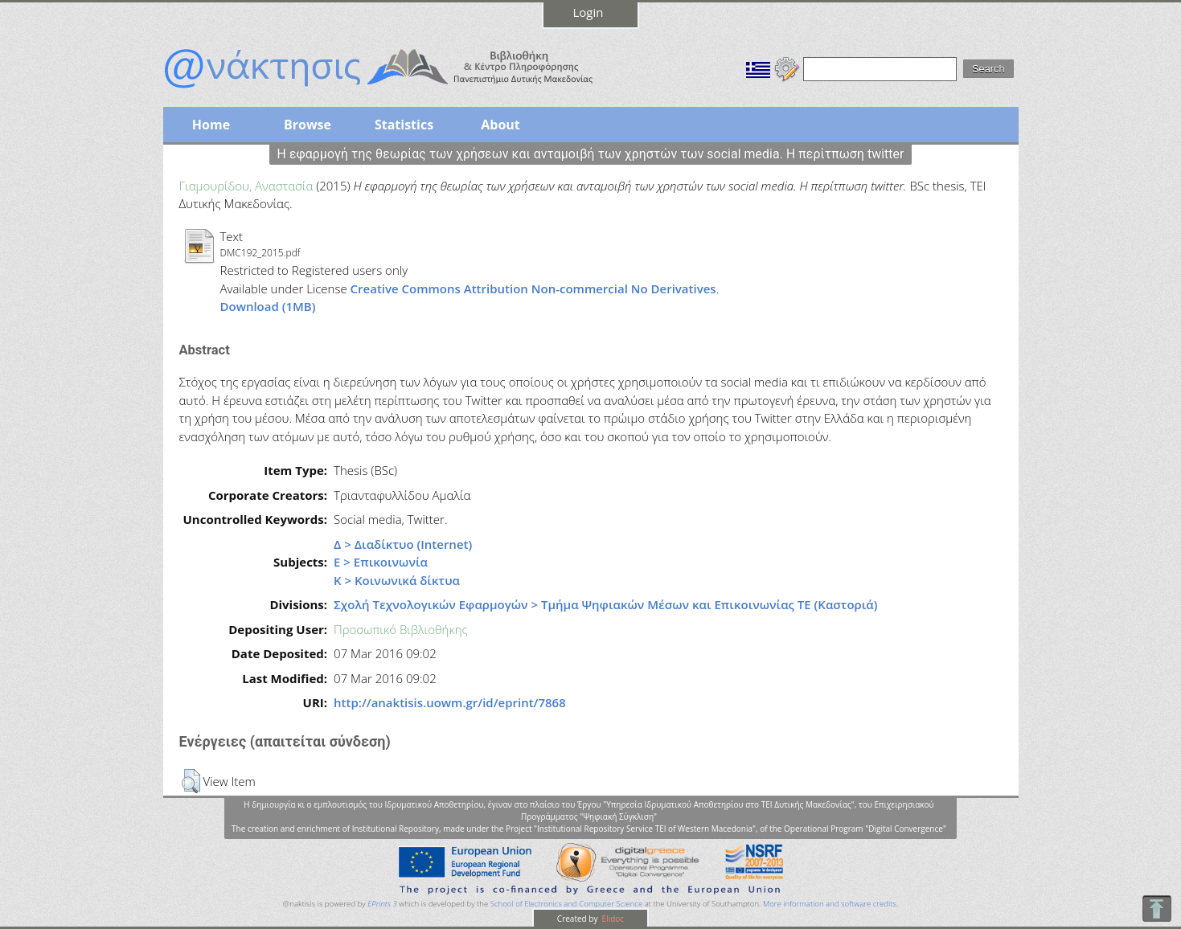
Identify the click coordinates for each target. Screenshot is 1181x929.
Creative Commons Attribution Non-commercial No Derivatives (533, 288)
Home (211, 124)
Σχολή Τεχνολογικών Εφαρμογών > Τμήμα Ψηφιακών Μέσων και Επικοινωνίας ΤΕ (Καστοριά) (605, 604)
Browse (307, 124)
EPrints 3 (382, 903)
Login (588, 12)
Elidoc (612, 918)
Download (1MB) (268, 306)
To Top (1156, 908)
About (500, 124)
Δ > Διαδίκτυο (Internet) (403, 544)
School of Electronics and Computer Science (566, 903)
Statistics (404, 124)
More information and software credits (829, 903)
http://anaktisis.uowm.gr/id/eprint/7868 (450, 702)
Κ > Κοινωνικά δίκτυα (397, 580)
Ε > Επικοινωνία (381, 562)
